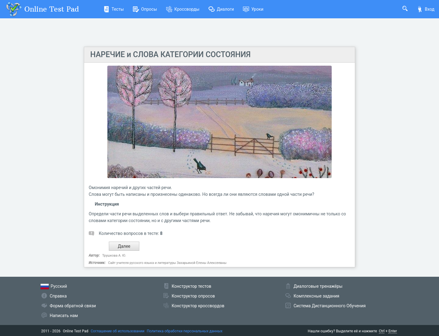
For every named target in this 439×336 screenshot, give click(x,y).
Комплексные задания (316, 296)
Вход (425, 9)
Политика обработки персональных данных (185, 331)
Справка (58, 296)
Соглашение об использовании (118, 331)
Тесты (113, 9)
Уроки (253, 9)
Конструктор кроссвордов (198, 305)
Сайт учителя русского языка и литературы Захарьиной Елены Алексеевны (167, 263)
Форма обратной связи (73, 305)
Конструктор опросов (193, 296)
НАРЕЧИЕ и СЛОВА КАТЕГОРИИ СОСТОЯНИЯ (170, 54)
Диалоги (221, 9)
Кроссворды (182, 9)
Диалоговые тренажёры (318, 286)
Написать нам (64, 315)
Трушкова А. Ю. (114, 255)
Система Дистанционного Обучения (330, 305)
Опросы (145, 9)
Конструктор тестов (191, 286)
